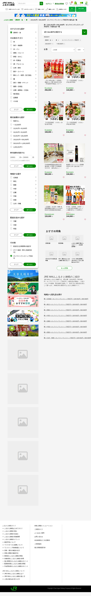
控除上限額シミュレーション (43, 525)
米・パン (16, 49)
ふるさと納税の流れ (10, 531)
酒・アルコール (18, 64)
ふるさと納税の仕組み (11, 534)
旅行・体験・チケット (20, 83)
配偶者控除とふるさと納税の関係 (14, 563)
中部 (14, 189)
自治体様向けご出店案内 (42, 540)
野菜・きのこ (17, 57)
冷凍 (14, 225)
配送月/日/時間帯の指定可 (22, 246)
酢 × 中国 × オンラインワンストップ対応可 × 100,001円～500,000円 (65, 327)
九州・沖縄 (17, 203)
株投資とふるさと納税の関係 (13, 556)
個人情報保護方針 (40, 547)
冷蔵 (14, 221)
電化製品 (16, 94)
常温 (14, 229)
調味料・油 (19, 20)
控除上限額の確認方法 (11, 553)
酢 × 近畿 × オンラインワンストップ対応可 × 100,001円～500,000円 (65, 321)
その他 (15, 101)
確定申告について (10, 542)
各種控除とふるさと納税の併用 (14, 558)
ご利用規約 (37, 544)
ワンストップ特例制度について (14, 547)
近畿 (14, 192)
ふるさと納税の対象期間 (12, 536)
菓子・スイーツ (18, 71)
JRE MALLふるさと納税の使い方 (14, 576)
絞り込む (30, 109)
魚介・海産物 (17, 45)
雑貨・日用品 (17, 86)
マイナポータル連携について (13, 545)
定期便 (15, 97)
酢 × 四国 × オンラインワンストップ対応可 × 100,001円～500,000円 (65, 332)
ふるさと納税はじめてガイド (13, 528)
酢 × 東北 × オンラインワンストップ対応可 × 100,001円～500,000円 (65, 304)
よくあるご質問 (39, 533)
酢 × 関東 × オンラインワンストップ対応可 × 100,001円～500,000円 (65, 310)
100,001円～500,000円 (21, 139)
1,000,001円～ (18, 147)
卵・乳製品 (17, 60)
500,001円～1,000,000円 (21, 143)
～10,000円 (17, 125)
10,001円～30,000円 (20, 128)
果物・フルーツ (18, 53)
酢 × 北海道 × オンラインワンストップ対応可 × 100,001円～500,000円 (66, 299)
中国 (14, 196)
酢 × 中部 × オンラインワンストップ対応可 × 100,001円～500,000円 (65, 315)
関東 (14, 185)
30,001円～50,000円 (20, 132)
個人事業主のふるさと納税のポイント (16, 561)
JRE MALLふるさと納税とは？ (14, 573)
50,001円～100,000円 (20, 136)
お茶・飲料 (17, 68)
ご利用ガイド (38, 529)
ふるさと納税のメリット (12, 539)
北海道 (15, 177)
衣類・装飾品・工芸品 (20, 90)
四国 (14, 200)
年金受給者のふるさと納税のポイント (16, 566)
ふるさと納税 (8, 20)
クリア (16, 109)
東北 (14, 181)
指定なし (16, 121)
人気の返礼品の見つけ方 (12, 579)
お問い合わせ (38, 536)
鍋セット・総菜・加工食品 (22, 75)
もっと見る (64, 268)
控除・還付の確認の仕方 (12, 550)
